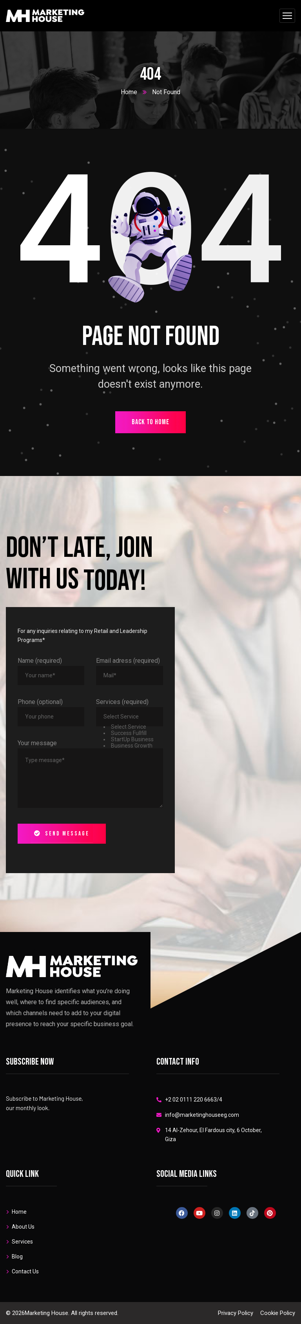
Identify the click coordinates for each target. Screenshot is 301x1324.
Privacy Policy (235, 1313)
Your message (37, 743)
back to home (150, 422)
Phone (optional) (40, 702)
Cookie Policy (277, 1313)
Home (129, 92)
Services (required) (122, 702)
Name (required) (40, 660)
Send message (61, 833)
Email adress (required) (128, 660)
